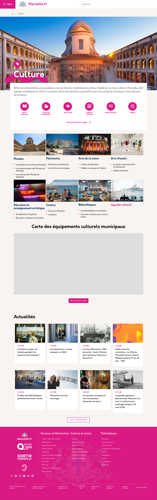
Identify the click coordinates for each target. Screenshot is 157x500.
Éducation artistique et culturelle (30, 218)
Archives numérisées (46, 108)
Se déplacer (106, 461)
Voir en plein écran (78, 301)
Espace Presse (125, 487)
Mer (73, 445)
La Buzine (52, 215)
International (106, 445)
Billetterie (67, 108)
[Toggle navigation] (4, 4)
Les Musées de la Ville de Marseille (31, 165)
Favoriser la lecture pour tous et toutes (94, 216)
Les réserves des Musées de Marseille (27, 176)
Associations (47, 471)
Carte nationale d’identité (51, 455)
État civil (45, 465)
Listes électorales (48, 458)
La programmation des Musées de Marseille (30, 170)
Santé (104, 458)
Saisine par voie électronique (39, 487)
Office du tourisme (79, 455)
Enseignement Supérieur (26, 214)
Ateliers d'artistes (120, 171)
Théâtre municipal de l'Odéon (93, 168)
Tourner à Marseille (56, 211)
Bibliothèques (111, 108)
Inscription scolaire (49, 445)
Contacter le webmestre (63, 487)
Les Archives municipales (59, 168)
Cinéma (132, 108)
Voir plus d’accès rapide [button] (76, 122)
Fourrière (45, 461)
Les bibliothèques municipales (93, 211)
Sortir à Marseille (78, 458)
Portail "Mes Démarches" (51, 439)
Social (104, 452)
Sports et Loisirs (78, 442)
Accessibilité (142, 487)
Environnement (107, 442)
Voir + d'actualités (78, 420)
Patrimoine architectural (58, 165)
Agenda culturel (89, 108)
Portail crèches (47, 449)
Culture (74, 439)
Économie (105, 465)
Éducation (105, 439)
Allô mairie (46, 442)
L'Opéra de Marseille (89, 165)
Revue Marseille (24, 108)
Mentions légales (110, 487)
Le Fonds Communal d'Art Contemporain (124, 166)
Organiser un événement (51, 468)
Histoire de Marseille (80, 452)
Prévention (106, 455)
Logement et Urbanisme (111, 449)
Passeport (45, 452)
